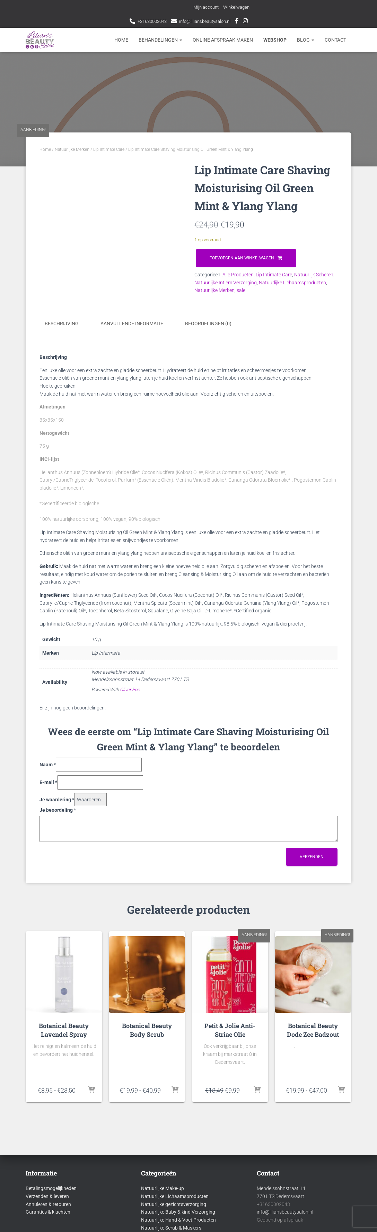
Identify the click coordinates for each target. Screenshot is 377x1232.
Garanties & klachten (48, 1211)
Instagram (249, 22)
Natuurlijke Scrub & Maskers (171, 1227)
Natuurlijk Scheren (313, 274)
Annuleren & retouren (48, 1203)
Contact (335, 40)
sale (241, 290)
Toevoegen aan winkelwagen (242, 258)
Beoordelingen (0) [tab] (208, 323)
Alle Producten (238, 274)
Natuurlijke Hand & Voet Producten (178, 1219)
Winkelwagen (238, 7)
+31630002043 (149, 21)
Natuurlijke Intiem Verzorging (225, 282)
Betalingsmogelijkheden (51, 1188)
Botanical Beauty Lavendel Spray (64, 1029)
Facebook (241, 22)
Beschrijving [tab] (62, 323)
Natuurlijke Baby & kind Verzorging (178, 1211)
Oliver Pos (130, 688)
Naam (48, 764)
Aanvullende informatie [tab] (131, 323)
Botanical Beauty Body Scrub (147, 1029)
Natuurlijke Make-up (162, 1188)
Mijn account (206, 7)
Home (121, 40)
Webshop (275, 40)
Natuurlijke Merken (72, 149)
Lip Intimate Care (108, 149)
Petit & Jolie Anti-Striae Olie (229, 1029)
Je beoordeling (58, 809)
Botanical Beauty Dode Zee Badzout (313, 1029)
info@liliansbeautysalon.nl (206, 21)
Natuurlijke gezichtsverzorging (173, 1203)
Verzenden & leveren (47, 1195)
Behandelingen (160, 40)
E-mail (48, 781)
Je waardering (57, 799)
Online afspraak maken (223, 40)
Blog (305, 40)
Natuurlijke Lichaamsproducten (292, 282)
